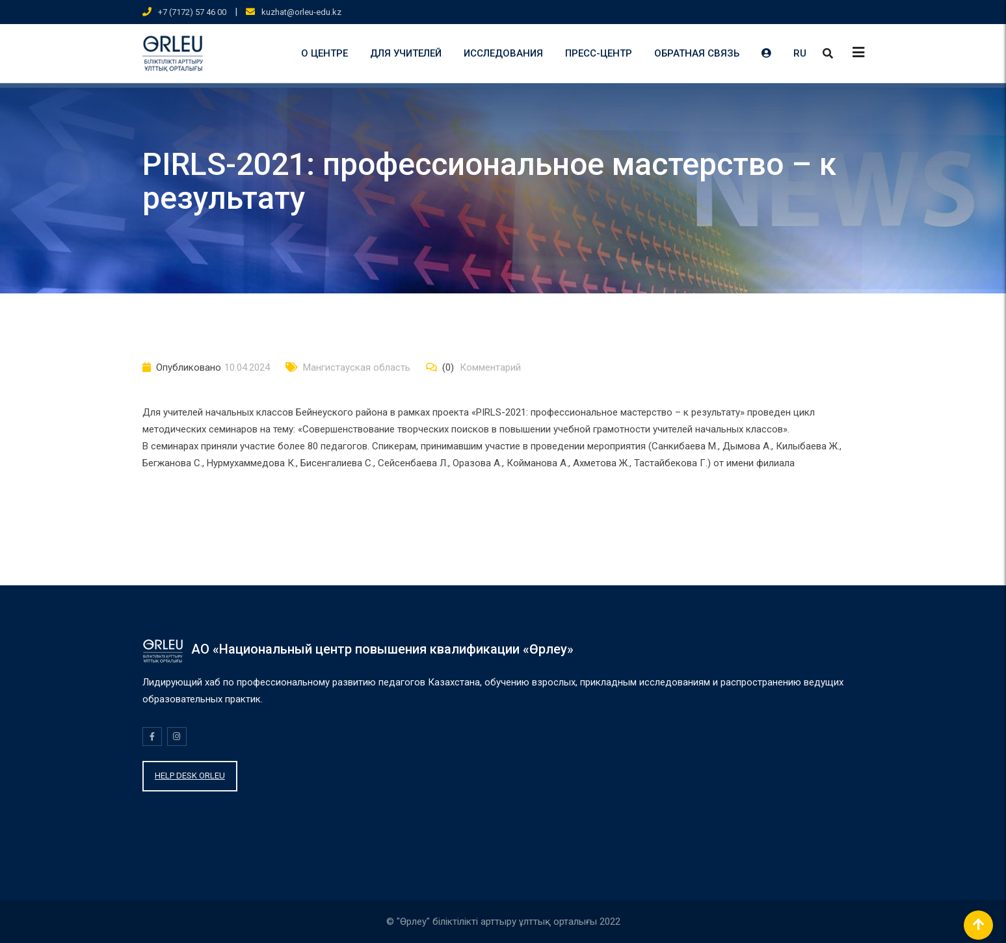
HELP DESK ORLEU (190, 775)
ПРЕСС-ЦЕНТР (598, 53)
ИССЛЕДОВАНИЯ (503, 53)
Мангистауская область (356, 367)
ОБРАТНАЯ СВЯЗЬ (696, 53)
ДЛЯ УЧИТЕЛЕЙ (406, 53)
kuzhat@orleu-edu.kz (301, 12)
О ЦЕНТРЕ (324, 53)
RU (799, 53)
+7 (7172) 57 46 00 (192, 12)
